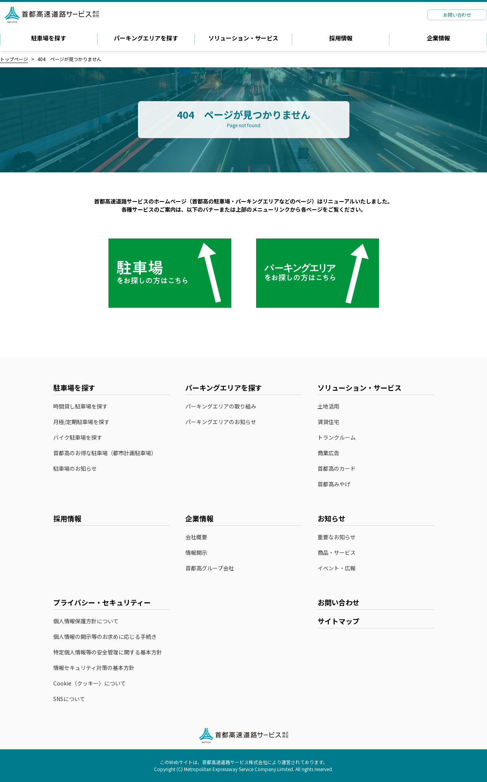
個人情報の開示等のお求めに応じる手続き (105, 636)
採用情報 (341, 38)
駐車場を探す (48, 38)
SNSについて (69, 699)
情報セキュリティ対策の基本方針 (93, 668)
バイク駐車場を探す (77, 437)
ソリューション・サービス (243, 38)
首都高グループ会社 (209, 568)
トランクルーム (337, 437)
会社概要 (196, 537)
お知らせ (332, 518)
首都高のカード (340, 468)
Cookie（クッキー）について (89, 683)
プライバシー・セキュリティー (102, 602)
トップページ (14, 59)
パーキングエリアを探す (146, 38)
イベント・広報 (337, 568)
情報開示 (196, 552)
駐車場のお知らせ (75, 468)
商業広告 (328, 453)
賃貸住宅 (328, 422)
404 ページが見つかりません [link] (69, 59)
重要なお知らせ (337, 537)
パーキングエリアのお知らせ (220, 422)
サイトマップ (339, 621)
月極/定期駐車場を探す (81, 422)
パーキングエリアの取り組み (220, 406)
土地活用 (328, 406)
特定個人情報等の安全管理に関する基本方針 (107, 652)
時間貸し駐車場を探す (80, 406)
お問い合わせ (339, 602)
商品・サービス (337, 552)
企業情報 (438, 38)
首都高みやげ (338, 484)
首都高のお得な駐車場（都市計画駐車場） (105, 453)
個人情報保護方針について (86, 621)
